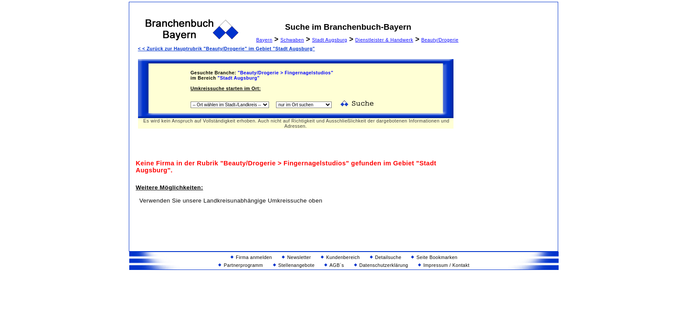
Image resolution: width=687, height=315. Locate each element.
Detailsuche (385, 257)
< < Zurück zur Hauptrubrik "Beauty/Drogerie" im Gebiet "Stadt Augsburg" (226, 48)
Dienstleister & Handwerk (384, 39)
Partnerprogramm (240, 265)
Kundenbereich (340, 257)
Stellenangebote (294, 265)
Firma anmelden (251, 257)
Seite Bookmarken (434, 257)
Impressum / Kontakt (444, 265)
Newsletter (296, 257)
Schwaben (292, 39)
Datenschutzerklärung (381, 265)
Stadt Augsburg (329, 39)
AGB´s (334, 265)
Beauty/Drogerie (439, 39)
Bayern (264, 39)
